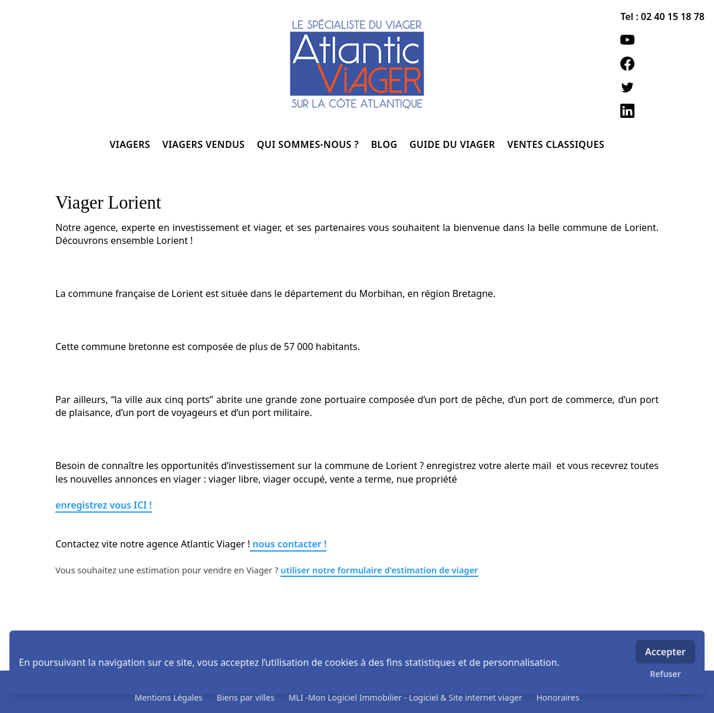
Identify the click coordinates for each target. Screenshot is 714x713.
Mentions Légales (169, 697)
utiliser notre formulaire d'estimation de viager (379, 570)
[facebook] (662, 64)
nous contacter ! (288, 543)
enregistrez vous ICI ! (103, 505)
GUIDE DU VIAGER (453, 144)
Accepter (665, 651)
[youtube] (662, 40)
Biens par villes (246, 697)
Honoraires (557, 697)
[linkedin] (662, 111)
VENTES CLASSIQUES (555, 144)
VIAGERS (131, 144)
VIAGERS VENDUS (205, 144)
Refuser (665, 673)
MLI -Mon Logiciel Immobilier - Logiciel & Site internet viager (406, 697)
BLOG (385, 144)
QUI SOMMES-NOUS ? (309, 144)
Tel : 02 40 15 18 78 (662, 16)
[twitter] (662, 87)
